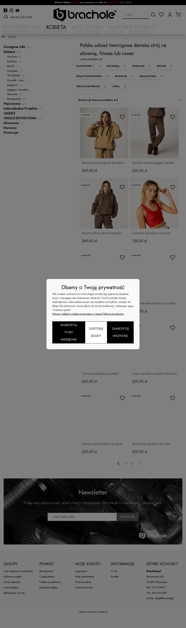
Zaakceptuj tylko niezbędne (68, 332)
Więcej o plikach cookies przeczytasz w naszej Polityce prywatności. (88, 314)
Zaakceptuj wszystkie (120, 332)
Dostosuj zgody (96, 332)
